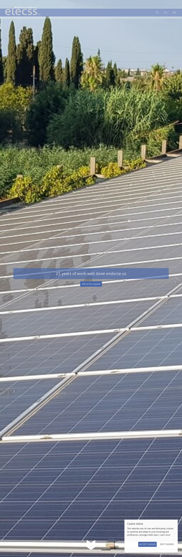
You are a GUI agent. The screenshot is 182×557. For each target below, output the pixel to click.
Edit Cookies (167, 544)
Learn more (165, 535)
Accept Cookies (147, 544)
